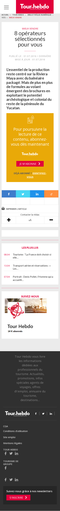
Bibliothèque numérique (39, 15)
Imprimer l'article (16, 208)
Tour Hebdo (18, 15)
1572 (3, 17)
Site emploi (9, 437)
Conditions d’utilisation (15, 431)
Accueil (5, 15)
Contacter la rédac (30, 214)
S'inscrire (16, 497)
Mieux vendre (15, 17)
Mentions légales (12, 443)
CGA (5, 426)
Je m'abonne (28, 164)
